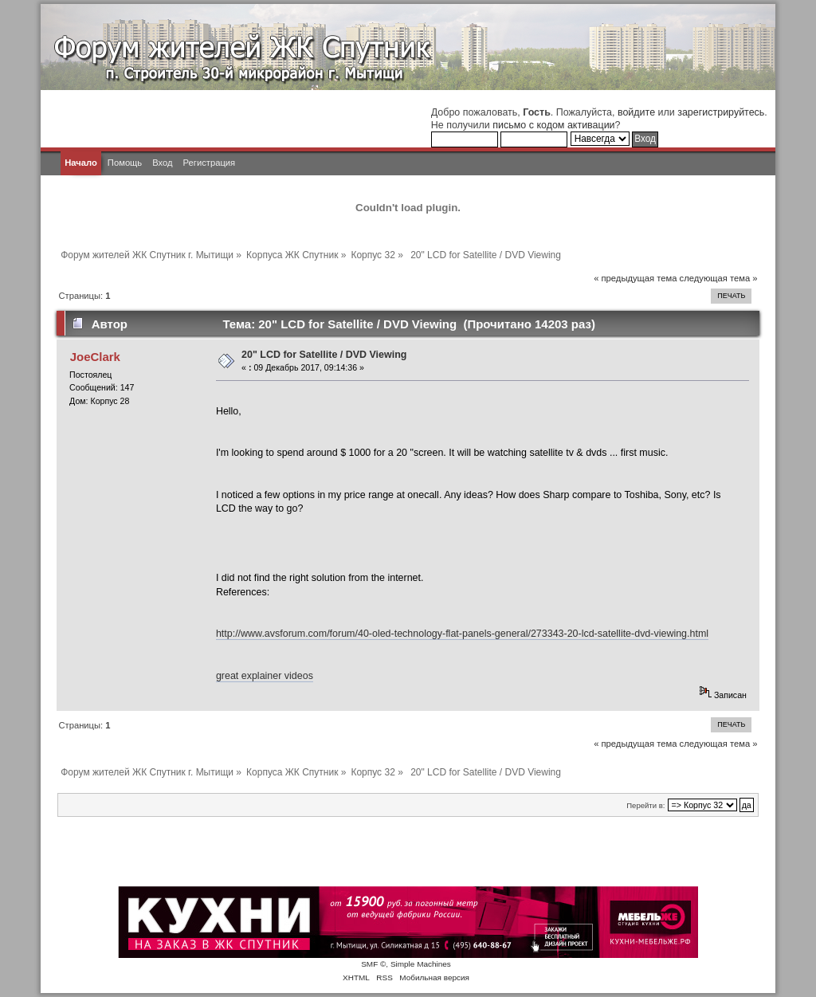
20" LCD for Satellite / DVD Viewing (323, 354)
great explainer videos (264, 675)
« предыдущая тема (635, 278)
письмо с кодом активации (553, 125)
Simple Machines (420, 964)
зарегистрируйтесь (720, 112)
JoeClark (95, 356)
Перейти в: (645, 805)
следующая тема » (719, 278)
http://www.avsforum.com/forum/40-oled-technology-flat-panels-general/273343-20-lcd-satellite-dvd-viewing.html (462, 633)
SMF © (373, 964)
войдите (636, 112)
